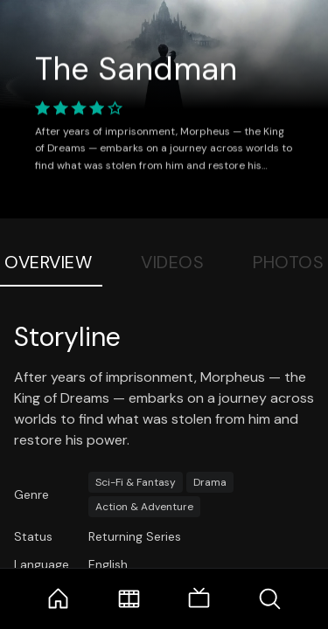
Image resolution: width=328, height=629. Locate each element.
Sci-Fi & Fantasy (135, 482)
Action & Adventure (144, 507)
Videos (172, 262)
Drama (210, 482)
